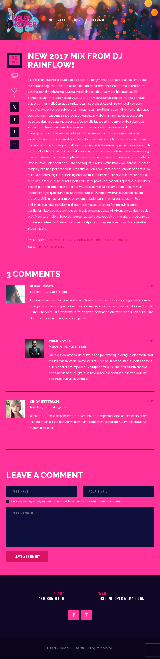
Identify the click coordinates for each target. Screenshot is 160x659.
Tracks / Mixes (116, 240)
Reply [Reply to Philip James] (150, 341)
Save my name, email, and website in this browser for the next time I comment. (66, 501)
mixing (48, 246)
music (59, 246)
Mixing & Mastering (88, 240)
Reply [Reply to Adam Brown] (150, 286)
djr (39, 246)
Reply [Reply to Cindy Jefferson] (150, 401)
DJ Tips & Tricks (59, 240)
